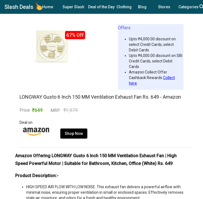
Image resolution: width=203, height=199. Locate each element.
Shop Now (74, 133)
